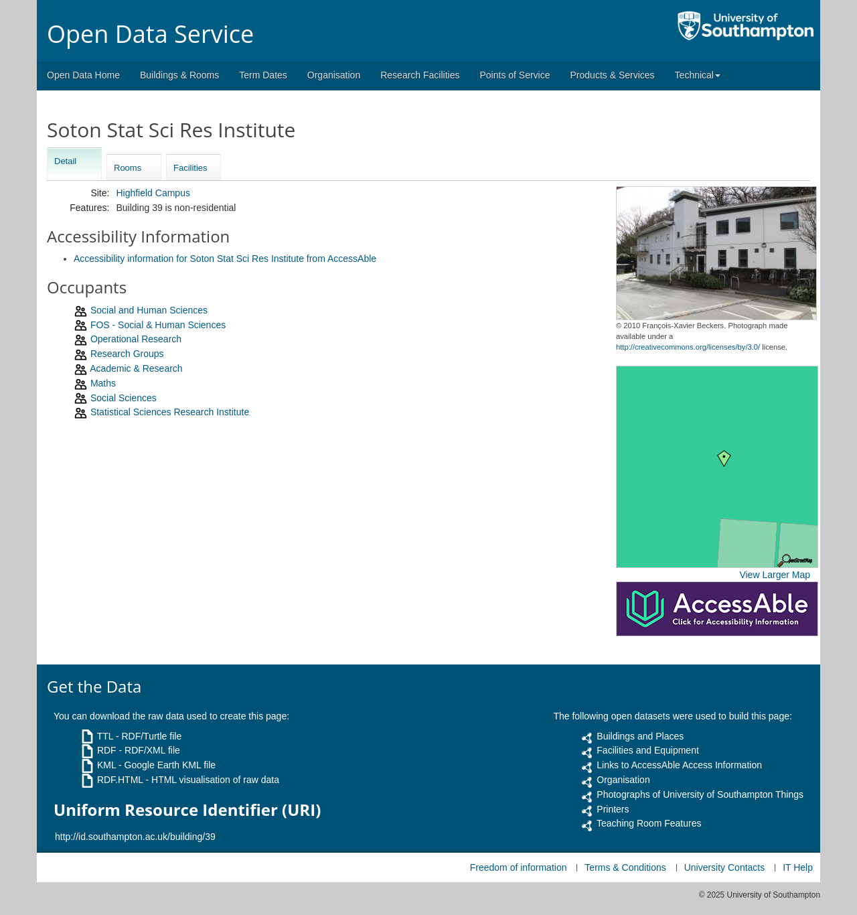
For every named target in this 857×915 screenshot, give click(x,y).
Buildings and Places (640, 736)
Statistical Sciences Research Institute (169, 412)
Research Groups (127, 353)
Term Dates (263, 75)
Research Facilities (419, 75)
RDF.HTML (120, 779)
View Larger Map (774, 574)
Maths (103, 383)
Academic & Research (136, 368)
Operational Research (135, 339)
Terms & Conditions (625, 867)
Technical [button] (697, 75)
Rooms (127, 168)
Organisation (333, 75)
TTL (105, 736)
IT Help (798, 867)
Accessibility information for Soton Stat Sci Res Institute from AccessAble (225, 258)
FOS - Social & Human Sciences (158, 325)
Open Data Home (83, 75)
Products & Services (612, 75)
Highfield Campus (153, 193)
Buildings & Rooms (179, 75)
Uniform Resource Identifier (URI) (187, 810)
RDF (106, 750)
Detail (65, 161)
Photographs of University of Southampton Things (700, 794)
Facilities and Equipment (648, 750)
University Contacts (724, 867)
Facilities (190, 168)
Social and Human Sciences (149, 310)
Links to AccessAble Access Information (679, 765)
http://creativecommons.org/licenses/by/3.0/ (688, 347)
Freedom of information (518, 867)
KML (106, 765)
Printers (613, 809)
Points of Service (514, 75)
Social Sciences (123, 398)
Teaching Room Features (649, 823)
